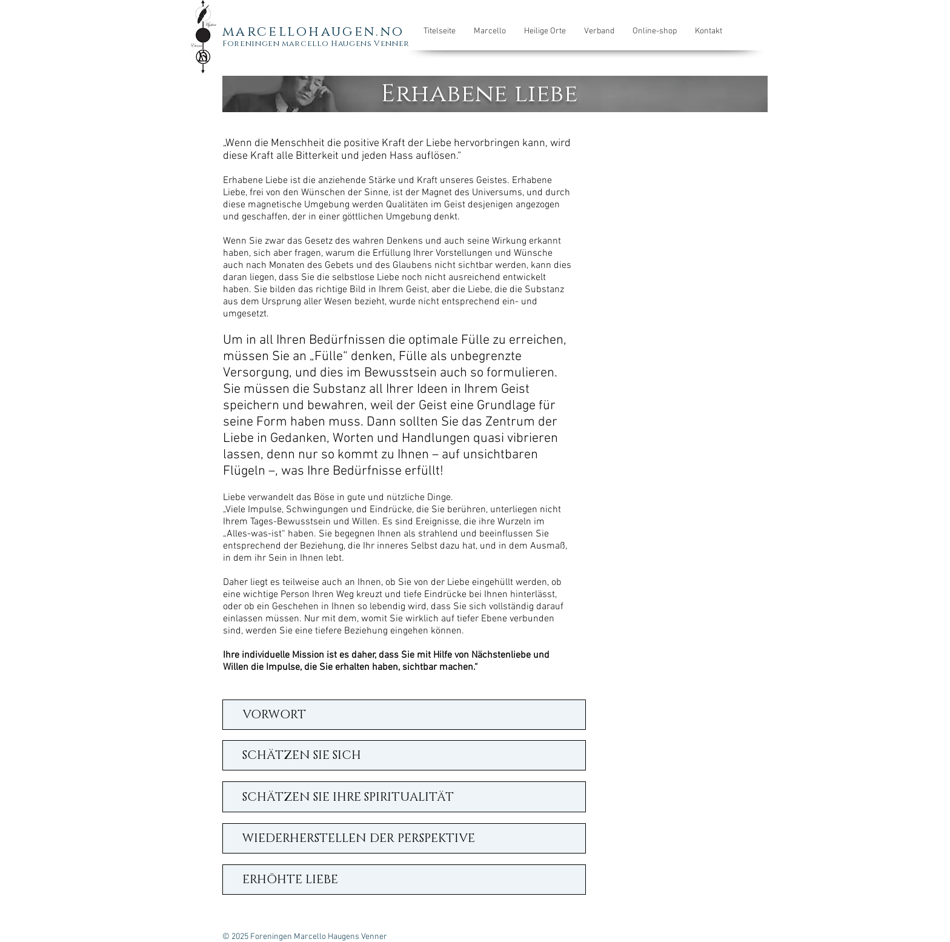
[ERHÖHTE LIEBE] (404, 879)
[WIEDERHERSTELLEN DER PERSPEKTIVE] (404, 838)
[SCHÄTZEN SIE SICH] (404, 755)
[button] (490, 31)
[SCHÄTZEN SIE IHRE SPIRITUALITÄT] (404, 796)
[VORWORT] (404, 715)
